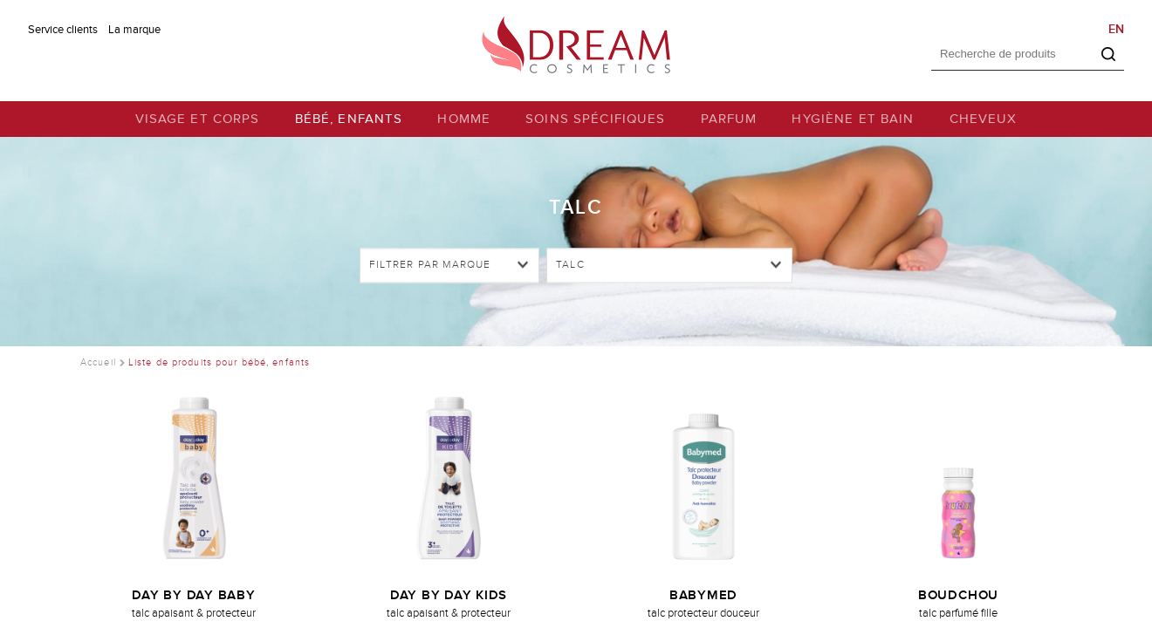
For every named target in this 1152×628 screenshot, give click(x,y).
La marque (134, 30)
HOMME (463, 119)
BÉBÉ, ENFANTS (349, 119)
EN (1116, 29)
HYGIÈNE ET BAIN (853, 119)
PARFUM (729, 119)
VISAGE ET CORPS (197, 119)
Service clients (63, 30)
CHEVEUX (984, 119)
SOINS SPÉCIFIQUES (595, 119)
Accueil (98, 362)
